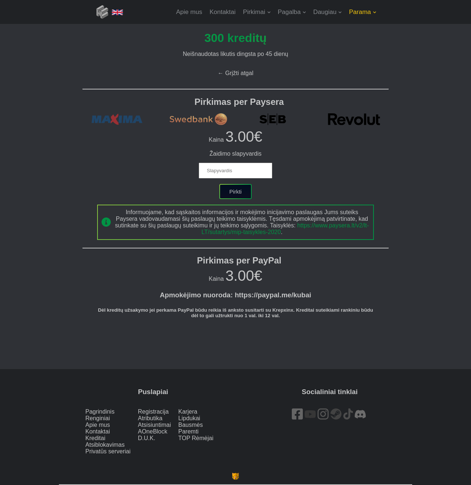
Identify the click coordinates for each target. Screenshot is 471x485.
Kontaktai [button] (222, 11)
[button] (256, 12)
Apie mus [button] (189, 11)
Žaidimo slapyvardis (235, 154)
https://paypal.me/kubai (273, 295)
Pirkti (235, 191)
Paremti (188, 431)
